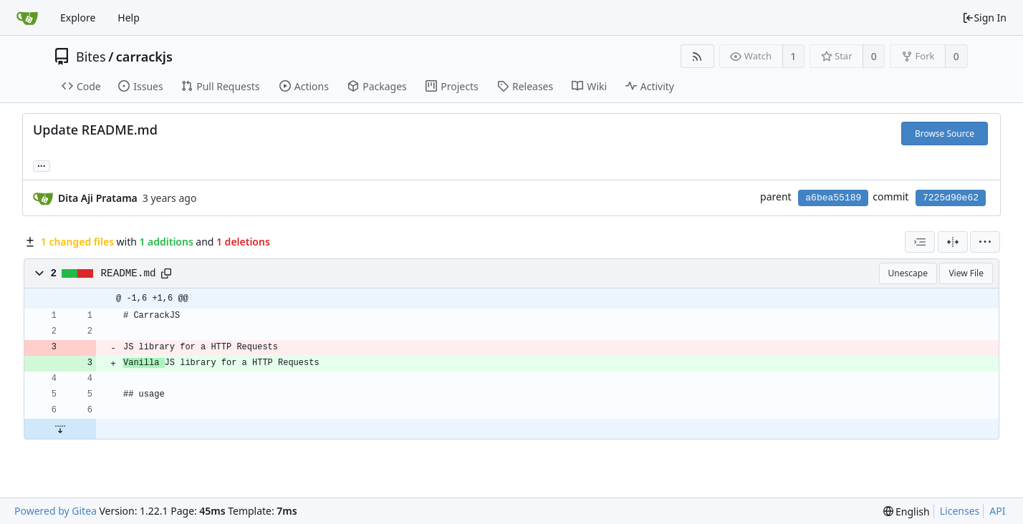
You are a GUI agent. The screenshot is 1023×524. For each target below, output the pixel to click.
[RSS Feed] (697, 56)
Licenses (960, 511)
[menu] (985, 242)
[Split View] (953, 242)
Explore (77, 17)
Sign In (984, 17)
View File (966, 273)
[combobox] (920, 242)
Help (128, 17)
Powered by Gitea (55, 511)
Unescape (908, 273)
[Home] (27, 18)
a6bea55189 (833, 198)
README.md (128, 273)
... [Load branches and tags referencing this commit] (41, 165)
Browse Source (944, 133)
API (997, 511)
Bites (91, 56)
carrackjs (144, 56)
